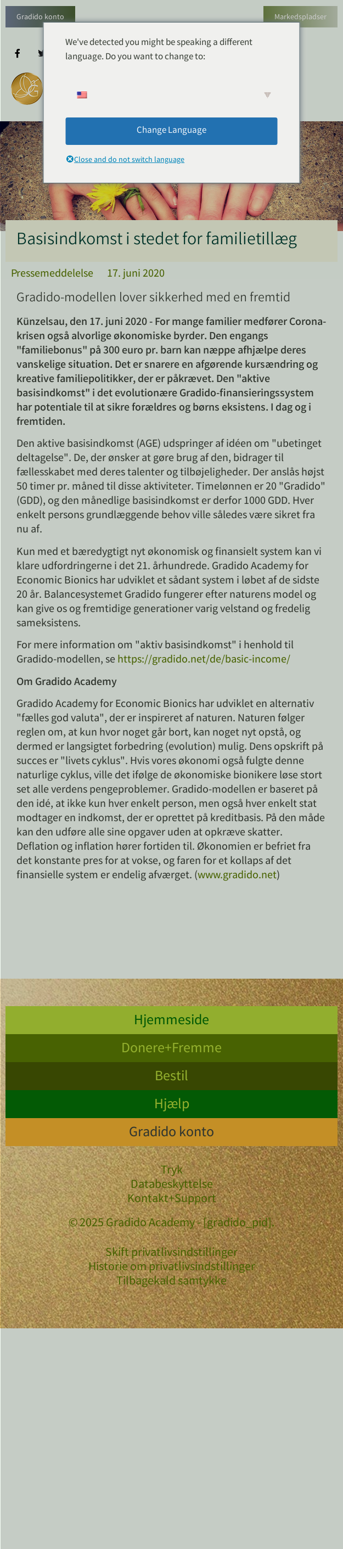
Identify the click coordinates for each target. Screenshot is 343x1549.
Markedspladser (300, 17)
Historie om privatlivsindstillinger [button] (171, 1267)
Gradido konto (40, 17)
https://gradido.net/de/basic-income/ (203, 660)
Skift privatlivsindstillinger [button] (171, 1253)
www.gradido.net (237, 876)
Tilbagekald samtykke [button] (171, 1281)
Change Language (171, 131)
